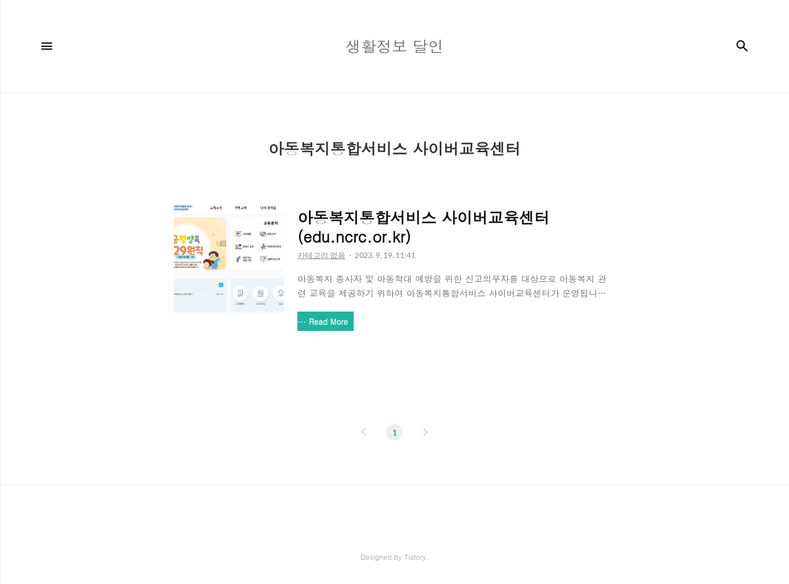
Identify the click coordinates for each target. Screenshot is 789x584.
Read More (328, 321)
